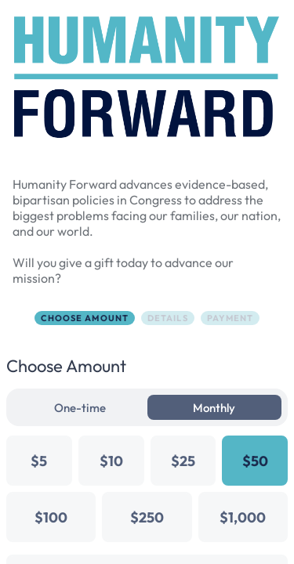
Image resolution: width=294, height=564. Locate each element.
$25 (183, 461)
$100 (50, 517)
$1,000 (243, 517)
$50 (255, 461)
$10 (111, 461)
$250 (147, 517)
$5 (39, 461)
